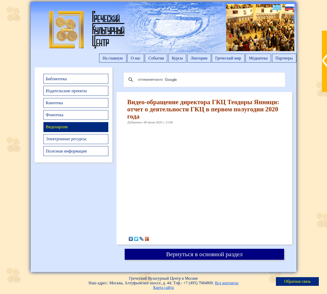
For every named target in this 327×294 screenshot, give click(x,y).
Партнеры (284, 58)
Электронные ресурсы (66, 138)
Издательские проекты (66, 90)
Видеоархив (57, 126)
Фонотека (54, 114)
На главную (113, 58)
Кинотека (54, 102)
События (156, 58)
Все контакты (226, 283)
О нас (136, 58)
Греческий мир (228, 58)
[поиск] (203, 80)
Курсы (177, 58)
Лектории (199, 58)
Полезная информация (66, 151)
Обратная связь (297, 281)
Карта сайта (163, 287)
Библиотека (56, 78)
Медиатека (258, 58)
